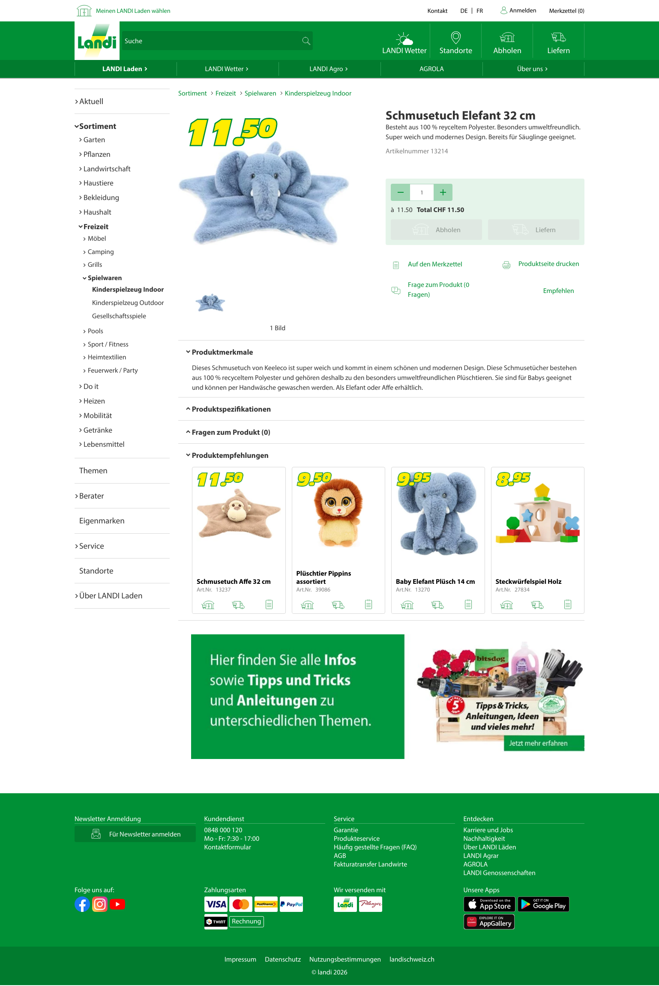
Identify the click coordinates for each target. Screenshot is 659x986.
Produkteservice (357, 838)
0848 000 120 (223, 830)
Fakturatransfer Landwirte (370, 864)
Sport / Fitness (108, 344)
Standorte (96, 570)
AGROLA (431, 69)
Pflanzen (97, 154)
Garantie (346, 830)
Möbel (97, 238)
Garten (94, 139)
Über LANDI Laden (111, 595)
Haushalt (97, 212)
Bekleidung (101, 197)
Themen (93, 470)
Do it (91, 386)
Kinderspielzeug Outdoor (128, 303)
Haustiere (99, 183)
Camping (101, 252)
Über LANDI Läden (490, 847)
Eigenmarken (102, 520)
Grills (95, 264)
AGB (340, 856)
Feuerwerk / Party (113, 370)
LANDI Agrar (481, 856)
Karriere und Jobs (488, 830)
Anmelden (522, 10)
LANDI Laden (122, 69)
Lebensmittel (104, 444)
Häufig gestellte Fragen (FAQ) (375, 847)
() (566, 10)
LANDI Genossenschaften (500, 873)
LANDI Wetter (224, 69)
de (464, 10)
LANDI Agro (326, 69)
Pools (95, 331)
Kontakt (438, 10)
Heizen (94, 401)
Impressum (240, 959)
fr (479, 10)
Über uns (530, 69)
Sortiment (97, 126)
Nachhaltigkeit (484, 838)
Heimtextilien (107, 357)
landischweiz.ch (411, 959)
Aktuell (91, 101)
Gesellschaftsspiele (119, 316)
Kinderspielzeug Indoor (128, 289)
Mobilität (98, 415)
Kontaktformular (228, 847)
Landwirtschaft (107, 168)
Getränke (98, 430)
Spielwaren (105, 278)
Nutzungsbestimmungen (345, 959)
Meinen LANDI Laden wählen (133, 10)
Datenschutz (283, 959)
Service (91, 546)
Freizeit (96, 226)
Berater (91, 495)
